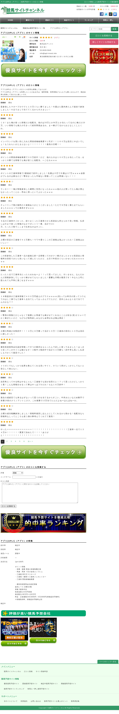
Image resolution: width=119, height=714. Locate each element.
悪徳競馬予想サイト (30, 687)
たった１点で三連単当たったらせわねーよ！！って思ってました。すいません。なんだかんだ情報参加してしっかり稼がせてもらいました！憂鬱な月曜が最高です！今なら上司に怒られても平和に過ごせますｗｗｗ (42, 277)
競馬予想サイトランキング (14, 693)
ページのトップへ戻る (107, 665)
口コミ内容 (5, 481)
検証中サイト (69, 20)
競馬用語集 (75, 705)
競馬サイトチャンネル (12, 675)
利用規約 (24, 705)
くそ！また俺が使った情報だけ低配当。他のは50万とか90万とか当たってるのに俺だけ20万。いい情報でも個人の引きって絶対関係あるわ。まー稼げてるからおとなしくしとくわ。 (43, 125)
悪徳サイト (49, 20)
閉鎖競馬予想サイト (68, 687)
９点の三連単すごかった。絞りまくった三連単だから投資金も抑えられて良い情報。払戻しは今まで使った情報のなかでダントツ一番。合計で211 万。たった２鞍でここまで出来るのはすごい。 (42, 224)
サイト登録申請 (42, 675)
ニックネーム (6, 477)
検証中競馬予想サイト (49, 687)
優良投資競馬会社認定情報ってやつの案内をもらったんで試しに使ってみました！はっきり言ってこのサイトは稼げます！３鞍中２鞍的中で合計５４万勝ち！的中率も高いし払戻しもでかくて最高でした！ (42, 350)
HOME (10, 20)
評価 (2, 473)
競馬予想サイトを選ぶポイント (56, 705)
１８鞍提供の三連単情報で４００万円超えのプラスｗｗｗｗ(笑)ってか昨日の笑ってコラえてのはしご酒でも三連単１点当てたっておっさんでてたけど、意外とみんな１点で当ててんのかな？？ (43, 299)
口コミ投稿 (28, 675)
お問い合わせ (36, 705)
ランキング (88, 20)
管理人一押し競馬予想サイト (38, 693)
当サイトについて (11, 705)
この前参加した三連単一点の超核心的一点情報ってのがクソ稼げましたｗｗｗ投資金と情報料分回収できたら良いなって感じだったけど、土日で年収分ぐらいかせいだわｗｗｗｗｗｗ (42, 259)
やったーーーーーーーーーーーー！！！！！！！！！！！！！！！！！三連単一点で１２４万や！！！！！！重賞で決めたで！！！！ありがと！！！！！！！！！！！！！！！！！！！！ (42, 432)
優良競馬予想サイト (11, 687)
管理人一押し (108, 20)
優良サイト (30, 20)
